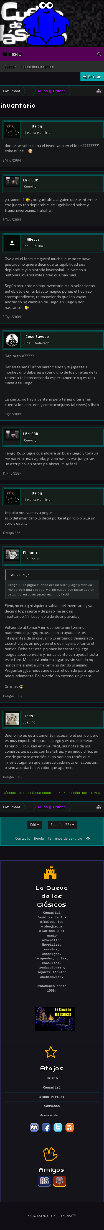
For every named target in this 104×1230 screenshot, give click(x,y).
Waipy (37, 126)
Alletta (33, 239)
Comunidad (52, 1088)
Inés (29, 716)
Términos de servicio (65, 838)
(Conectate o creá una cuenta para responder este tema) (52, 792)
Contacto (22, 838)
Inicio (52, 1078)
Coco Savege (37, 336)
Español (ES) (61, 824)
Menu (13, 54)
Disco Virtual (52, 1097)
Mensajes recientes (37, 66)
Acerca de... (52, 1115)
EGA (33, 824)
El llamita (31, 552)
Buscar (10, 66)
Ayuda (39, 838)
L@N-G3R (30, 180)
